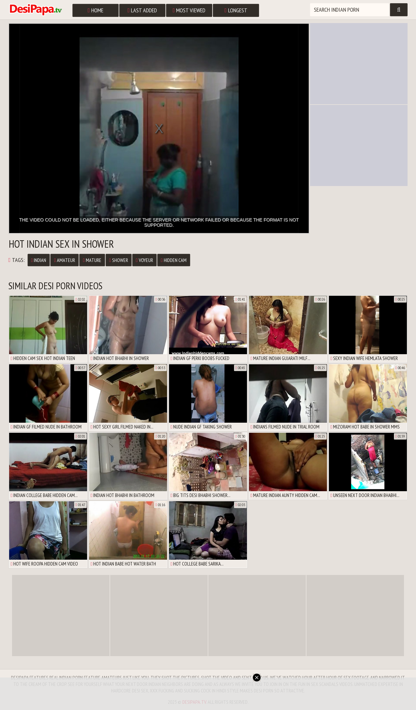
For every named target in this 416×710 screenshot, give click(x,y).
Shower (118, 260)
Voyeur (144, 260)
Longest (236, 10)
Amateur (64, 260)
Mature (92, 260)
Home (95, 10)
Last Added (142, 10)
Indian (38, 260)
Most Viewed (189, 10)
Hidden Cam (174, 260)
